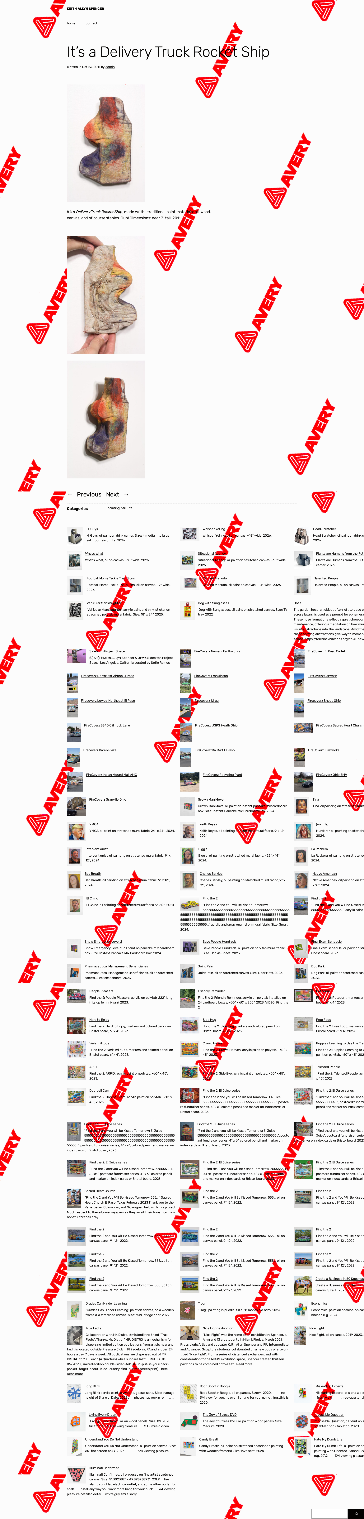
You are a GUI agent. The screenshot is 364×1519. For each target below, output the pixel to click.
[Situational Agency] (187, 561)
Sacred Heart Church (100, 1191)
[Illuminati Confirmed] (76, 1475)
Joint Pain (205, 966)
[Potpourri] (303, 996)
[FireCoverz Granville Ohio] (76, 807)
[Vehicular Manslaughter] (75, 611)
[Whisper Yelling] (189, 535)
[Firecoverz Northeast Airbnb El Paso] (72, 683)
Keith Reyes (208, 824)
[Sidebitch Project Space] (76, 657)
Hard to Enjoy (99, 1020)
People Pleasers (101, 991)
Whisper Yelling (214, 529)
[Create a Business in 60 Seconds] (303, 1286)
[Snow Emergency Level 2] (74, 949)
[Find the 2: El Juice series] (189, 1096)
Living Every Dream (103, 1414)
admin (109, 67)
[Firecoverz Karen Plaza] (73, 758)
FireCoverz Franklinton (211, 676)
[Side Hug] (189, 1026)
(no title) (322, 824)
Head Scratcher (324, 529)
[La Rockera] (301, 857)
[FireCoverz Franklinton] (185, 683)
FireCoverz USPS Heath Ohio (216, 725)
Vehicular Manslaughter (104, 603)
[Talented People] (302, 586)
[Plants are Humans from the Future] (303, 560)
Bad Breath (93, 873)
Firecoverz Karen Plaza (99, 750)
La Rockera (319, 849)
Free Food (323, 1020)
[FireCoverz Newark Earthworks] (185, 659)
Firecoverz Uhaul (207, 700)
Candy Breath (209, 1439)
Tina (316, 799)
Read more (75, 1374)
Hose (297, 603)
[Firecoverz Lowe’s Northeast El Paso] (72, 708)
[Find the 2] (189, 904)
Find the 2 (210, 898)
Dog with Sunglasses (213, 603)
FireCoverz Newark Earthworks (217, 651)
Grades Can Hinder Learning (106, 1303)
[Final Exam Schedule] (301, 949)
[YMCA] (76, 832)
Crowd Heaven (213, 1043)
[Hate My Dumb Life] (302, 1447)
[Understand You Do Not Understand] (74, 1447)
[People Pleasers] (76, 997)
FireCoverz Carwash (322, 676)
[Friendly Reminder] (187, 999)
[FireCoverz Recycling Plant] (189, 782)
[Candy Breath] (188, 1447)
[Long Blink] (74, 1394)
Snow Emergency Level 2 (103, 941)
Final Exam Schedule (326, 941)
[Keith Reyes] (188, 832)
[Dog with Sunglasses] (187, 611)
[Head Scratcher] (302, 537)
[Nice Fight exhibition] (189, 1334)
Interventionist (97, 849)
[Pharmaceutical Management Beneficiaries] (74, 974)
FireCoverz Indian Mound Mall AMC (111, 775)
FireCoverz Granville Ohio (107, 799)
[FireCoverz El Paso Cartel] (299, 659)
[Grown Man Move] (187, 807)
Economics (319, 1303)
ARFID (94, 1067)
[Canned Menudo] (189, 584)
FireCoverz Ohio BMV (331, 775)
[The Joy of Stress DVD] (189, 1422)
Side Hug (209, 1020)
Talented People (326, 578)
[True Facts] (74, 1336)
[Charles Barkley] (188, 881)
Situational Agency (212, 553)
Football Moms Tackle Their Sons (110, 578)
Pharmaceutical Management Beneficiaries (116, 966)
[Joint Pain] (187, 974)
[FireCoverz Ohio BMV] (303, 782)
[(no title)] (303, 832)
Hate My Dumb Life (328, 1439)
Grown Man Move (211, 799)
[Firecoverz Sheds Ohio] (299, 708)
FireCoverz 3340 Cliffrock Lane (107, 725)
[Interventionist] (74, 857)
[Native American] (301, 881)
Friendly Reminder (211, 991)
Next (112, 494)
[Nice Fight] (300, 1336)
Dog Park (318, 966)
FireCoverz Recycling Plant (222, 775)
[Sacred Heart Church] (74, 1199)
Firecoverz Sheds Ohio (324, 700)
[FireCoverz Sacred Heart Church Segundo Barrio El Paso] (303, 729)
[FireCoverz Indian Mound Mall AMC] (75, 782)
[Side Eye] (189, 1073)
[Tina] (301, 807)
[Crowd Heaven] (189, 1050)
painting (114, 508)
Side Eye (209, 1067)
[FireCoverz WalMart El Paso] (185, 758)
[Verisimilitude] (76, 1050)
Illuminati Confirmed (104, 1468)
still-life (126, 508)
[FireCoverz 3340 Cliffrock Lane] (74, 733)
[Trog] (187, 1311)
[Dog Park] (301, 974)
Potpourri (323, 991)
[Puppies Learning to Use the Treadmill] (303, 1049)
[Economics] (301, 1311)
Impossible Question (329, 1414)
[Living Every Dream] (76, 1422)
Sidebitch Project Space (107, 651)
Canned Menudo (215, 578)
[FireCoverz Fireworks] (299, 758)
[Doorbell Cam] (76, 1097)
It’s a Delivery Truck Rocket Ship (168, 52)
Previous (89, 494)
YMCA (93, 824)
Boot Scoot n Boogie (215, 1386)
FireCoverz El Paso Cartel (326, 651)
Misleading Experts (329, 1386)
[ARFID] (76, 1073)
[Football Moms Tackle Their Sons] (75, 586)
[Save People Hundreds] (189, 947)
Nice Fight (316, 1328)
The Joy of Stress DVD (220, 1414)
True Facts (93, 1328)
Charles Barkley (211, 873)
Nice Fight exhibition (218, 1328)
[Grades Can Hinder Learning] (74, 1311)
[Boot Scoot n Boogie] (188, 1394)
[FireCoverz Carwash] (299, 683)
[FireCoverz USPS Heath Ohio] (186, 733)
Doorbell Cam (99, 1090)
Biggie (203, 849)
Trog (201, 1303)
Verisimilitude (99, 1043)
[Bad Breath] (74, 881)
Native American (325, 873)
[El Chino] (75, 906)
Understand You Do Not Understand (111, 1439)
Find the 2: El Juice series (221, 1090)
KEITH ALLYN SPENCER (85, 9)
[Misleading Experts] (303, 1394)
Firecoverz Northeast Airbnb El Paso (107, 676)
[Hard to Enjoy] (76, 1026)
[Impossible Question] (302, 1422)
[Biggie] (187, 857)
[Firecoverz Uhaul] (185, 708)
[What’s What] (74, 561)
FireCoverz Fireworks (323, 750)
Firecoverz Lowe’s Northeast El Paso (108, 700)
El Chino (92, 898)
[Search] (357, 1514)
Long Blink (92, 1386)
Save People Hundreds (219, 941)
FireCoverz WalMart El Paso (215, 750)
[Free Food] (303, 1025)
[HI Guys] (75, 537)
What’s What (94, 553)
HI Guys (92, 529)
